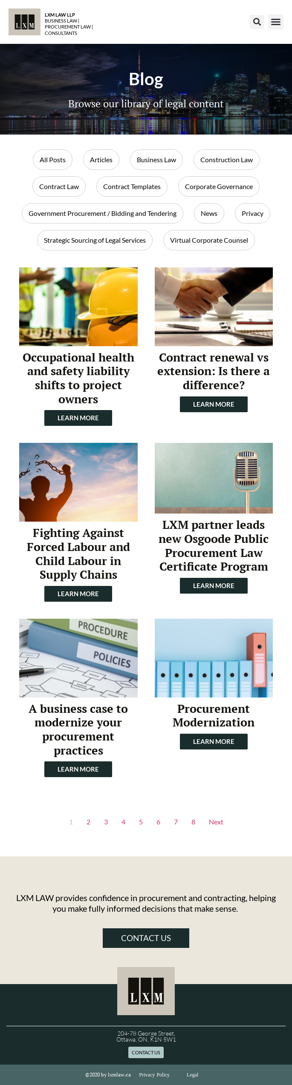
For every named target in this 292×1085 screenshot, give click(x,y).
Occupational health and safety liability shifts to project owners (78, 378)
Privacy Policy (154, 1075)
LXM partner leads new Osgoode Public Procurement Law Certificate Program (214, 545)
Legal (192, 1075)
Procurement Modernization (213, 715)
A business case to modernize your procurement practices (78, 729)
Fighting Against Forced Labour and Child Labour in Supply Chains (78, 553)
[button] (257, 22)
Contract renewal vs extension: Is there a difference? (213, 371)
